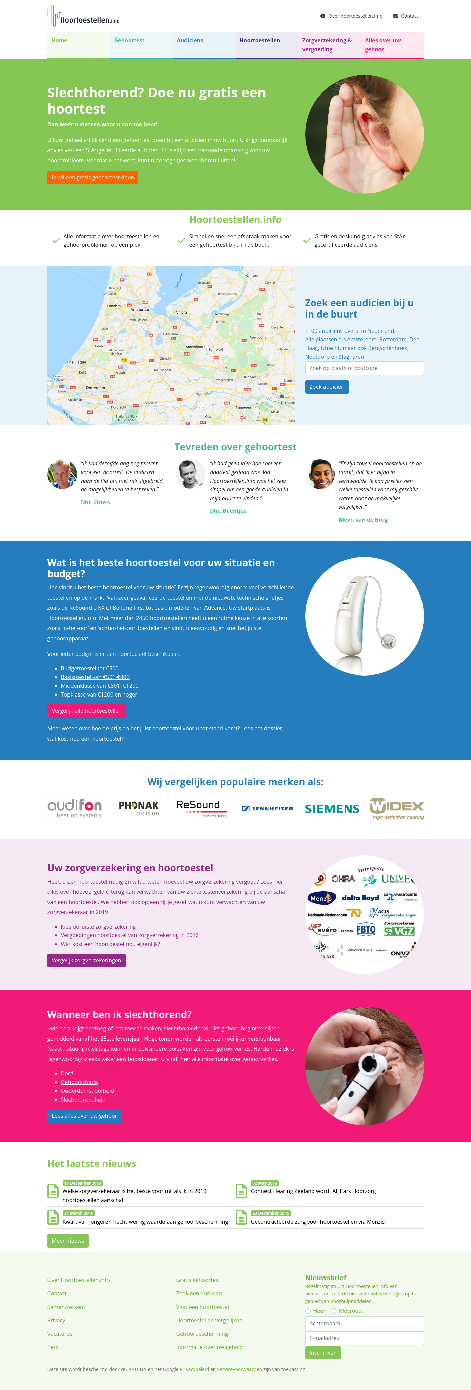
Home (59, 40)
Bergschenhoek (387, 348)
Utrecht (330, 348)
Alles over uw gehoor (383, 45)
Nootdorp (317, 356)
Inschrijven (323, 1352)
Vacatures (60, 1333)
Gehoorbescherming (202, 1333)
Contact (405, 16)
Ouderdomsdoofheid (87, 1090)
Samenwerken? (66, 1307)
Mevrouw (351, 1310)
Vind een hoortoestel (202, 1307)
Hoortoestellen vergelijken (209, 1320)
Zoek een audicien (199, 1293)
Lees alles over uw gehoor (84, 1116)
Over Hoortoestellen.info (78, 1280)
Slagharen (351, 356)
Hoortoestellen (260, 40)
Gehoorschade (79, 1082)
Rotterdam (393, 339)
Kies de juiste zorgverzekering (98, 926)
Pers (53, 1347)
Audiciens (190, 40)
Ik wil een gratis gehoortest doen (93, 177)
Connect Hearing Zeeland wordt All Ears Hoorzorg (313, 1191)
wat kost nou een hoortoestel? (85, 738)
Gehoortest (129, 40)
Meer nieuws (68, 1240)
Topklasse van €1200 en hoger (99, 694)
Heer (319, 1310)
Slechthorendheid (83, 1099)
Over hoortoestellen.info (351, 16)
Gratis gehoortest (198, 1280)
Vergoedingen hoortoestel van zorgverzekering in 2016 (130, 935)
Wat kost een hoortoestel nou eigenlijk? (110, 944)
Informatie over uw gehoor (210, 1347)
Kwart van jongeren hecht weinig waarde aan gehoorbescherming (146, 1221)
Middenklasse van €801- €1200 (100, 685)
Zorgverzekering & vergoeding (327, 45)
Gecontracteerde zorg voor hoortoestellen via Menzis (318, 1221)
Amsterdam (361, 339)
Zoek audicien (327, 386)
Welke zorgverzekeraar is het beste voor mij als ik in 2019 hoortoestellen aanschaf (135, 1195)
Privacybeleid (194, 1369)
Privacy (56, 1320)
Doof (67, 1073)
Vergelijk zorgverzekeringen (86, 960)
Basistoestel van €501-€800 (95, 677)
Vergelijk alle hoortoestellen (87, 710)
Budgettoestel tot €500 (90, 668)
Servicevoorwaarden (239, 1369)
